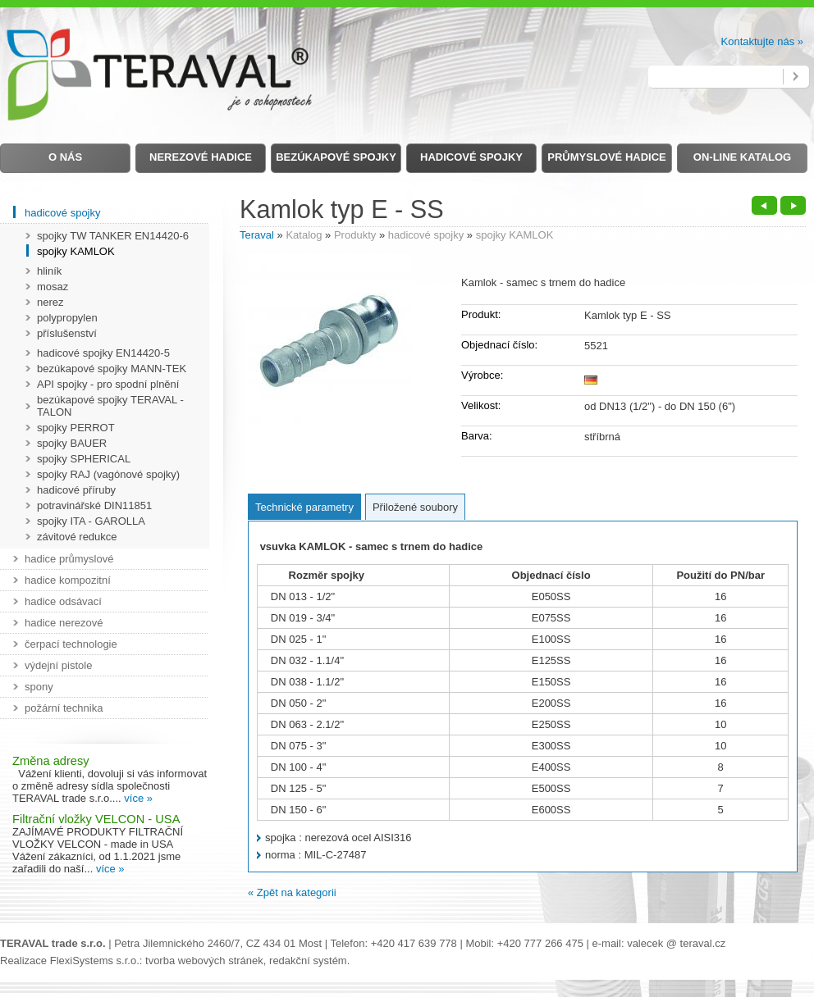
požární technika (64, 708)
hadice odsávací (63, 601)
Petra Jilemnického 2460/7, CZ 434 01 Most (218, 943)
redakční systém (308, 960)
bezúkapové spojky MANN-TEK (111, 368)
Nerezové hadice (200, 157)
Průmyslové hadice (606, 157)
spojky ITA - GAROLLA (91, 521)
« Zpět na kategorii (292, 892)
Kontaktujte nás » (762, 41)
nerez (50, 302)
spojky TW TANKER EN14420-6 (113, 236)
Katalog (304, 235)
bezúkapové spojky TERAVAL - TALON (110, 406)
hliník (49, 271)
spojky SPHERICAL (83, 459)
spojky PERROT (76, 427)
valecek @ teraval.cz (676, 943)
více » (138, 798)
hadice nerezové (64, 623)
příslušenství (67, 333)
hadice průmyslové (69, 559)
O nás (65, 157)
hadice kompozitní (68, 580)
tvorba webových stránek (204, 960)
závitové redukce (77, 536)
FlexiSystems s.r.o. (94, 960)
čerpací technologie (71, 644)
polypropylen (67, 318)
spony (39, 687)
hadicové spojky (426, 235)
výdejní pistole (58, 665)
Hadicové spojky (471, 157)
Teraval (257, 235)
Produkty (355, 235)
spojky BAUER (72, 443)
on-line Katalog (742, 157)
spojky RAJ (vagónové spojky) (108, 474)
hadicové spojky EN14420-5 (103, 353)
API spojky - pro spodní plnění (108, 384)
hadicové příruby (76, 490)
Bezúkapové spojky (336, 157)
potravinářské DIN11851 (94, 505)
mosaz (52, 286)
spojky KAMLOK (515, 235)
